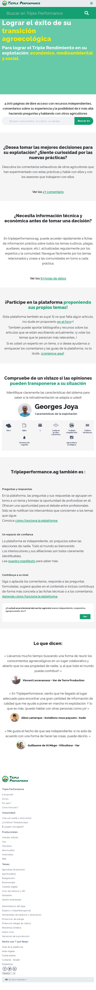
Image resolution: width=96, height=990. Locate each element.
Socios (5, 799)
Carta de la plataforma (12, 947)
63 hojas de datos (53, 278)
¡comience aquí (52, 353)
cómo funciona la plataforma (36, 520)
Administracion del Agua (13, 906)
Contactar (6, 960)
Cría (4, 842)
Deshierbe (7, 895)
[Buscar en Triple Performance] (45, 13)
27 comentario (53, 192)
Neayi (25, 941)
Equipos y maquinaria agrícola (16, 910)
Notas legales (8, 951)
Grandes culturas (10, 837)
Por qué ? (6, 803)
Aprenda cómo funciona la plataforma (29, 596)
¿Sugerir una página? (13, 827)
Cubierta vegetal (10, 887)
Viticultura (7, 846)
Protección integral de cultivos (16, 923)
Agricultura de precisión (13, 870)
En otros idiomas (17, 979)
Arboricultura (8, 850)
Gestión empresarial (11, 900)
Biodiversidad (8, 882)
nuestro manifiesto (21, 561)
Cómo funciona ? (10, 807)
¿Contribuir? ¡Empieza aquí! (15, 822)
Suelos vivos (8, 932)
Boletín (16, 960)
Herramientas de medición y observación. (22, 915)
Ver (85, 616)
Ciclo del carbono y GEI (13, 891)
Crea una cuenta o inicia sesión (17, 818)
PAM (4, 859)
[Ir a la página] (86, 13)
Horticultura (7, 855)
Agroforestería (9, 874)
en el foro (64, 321)
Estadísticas (7, 964)
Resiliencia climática (11, 928)
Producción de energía (13, 919)
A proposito (7, 794)
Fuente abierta (8, 955)
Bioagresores (8, 878)
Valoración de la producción (15, 936)
